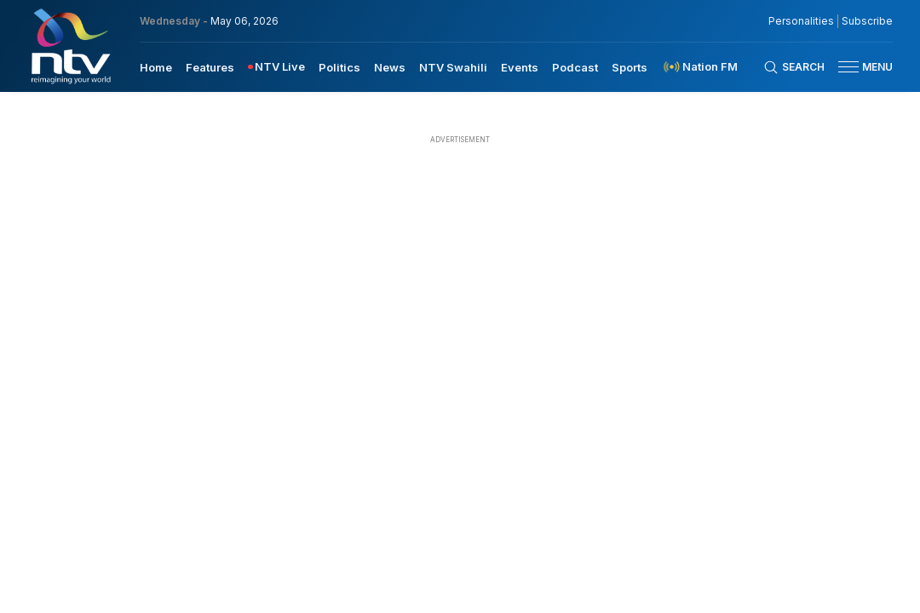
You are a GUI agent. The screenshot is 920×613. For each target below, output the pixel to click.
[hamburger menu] (848, 67)
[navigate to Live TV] (276, 66)
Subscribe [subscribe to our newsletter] (867, 21)
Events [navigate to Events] (519, 67)
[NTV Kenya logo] (69, 46)
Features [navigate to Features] (210, 67)
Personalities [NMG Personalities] (801, 21)
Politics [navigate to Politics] (339, 67)
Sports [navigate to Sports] (629, 67)
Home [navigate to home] (156, 67)
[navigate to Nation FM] (699, 66)
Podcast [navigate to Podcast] (575, 67)
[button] (859, 67)
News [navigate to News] (389, 67)
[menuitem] (156, 66)
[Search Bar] (794, 67)
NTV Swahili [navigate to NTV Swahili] (453, 67)
